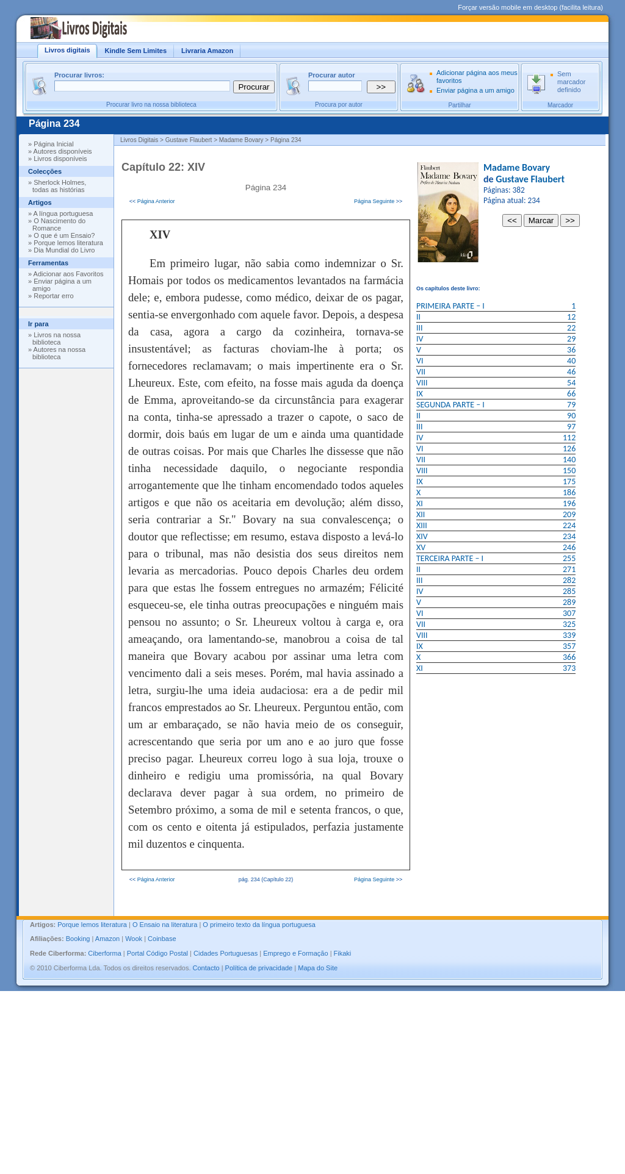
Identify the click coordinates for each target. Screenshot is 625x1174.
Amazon (107, 938)
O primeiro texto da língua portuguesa (259, 924)
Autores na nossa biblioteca (58, 353)
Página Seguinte (374, 201)
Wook (133, 938)
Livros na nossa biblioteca (56, 338)
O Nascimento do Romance (58, 224)
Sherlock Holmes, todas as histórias (59, 186)
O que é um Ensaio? (64, 235)
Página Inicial (53, 144)
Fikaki (343, 953)
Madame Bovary (516, 167)
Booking (78, 938)
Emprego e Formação (295, 953)
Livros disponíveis (60, 158)
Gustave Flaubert (530, 179)
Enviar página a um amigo (475, 90)
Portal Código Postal (157, 953)
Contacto (206, 968)
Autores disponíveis (63, 151)
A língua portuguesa (63, 213)
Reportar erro (53, 295)
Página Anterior (156, 201)
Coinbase (162, 938)
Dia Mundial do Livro (64, 250)
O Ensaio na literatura (164, 924)
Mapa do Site (318, 968)
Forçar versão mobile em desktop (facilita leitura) (530, 7)
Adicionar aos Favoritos (69, 273)
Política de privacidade (259, 968)
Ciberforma (104, 953)
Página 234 (54, 123)
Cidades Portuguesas (225, 953)
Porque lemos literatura (68, 242)
